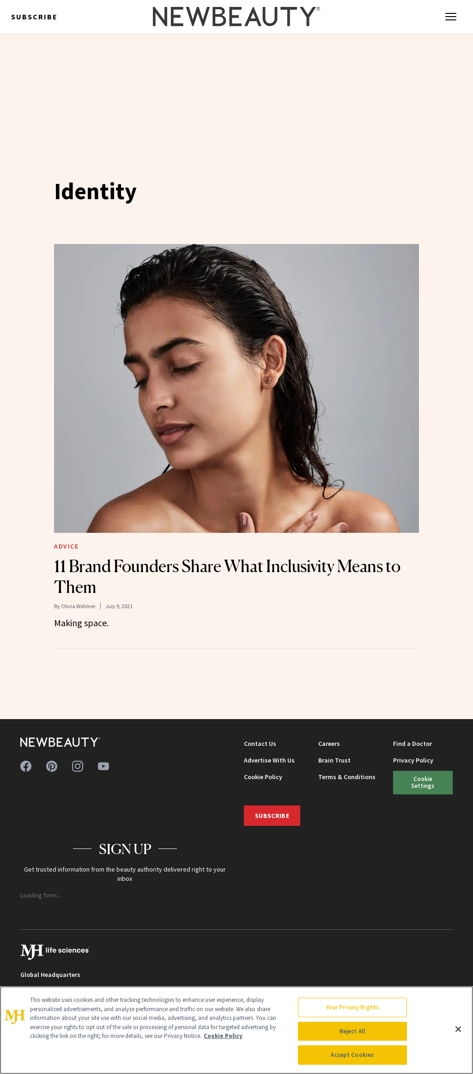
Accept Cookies (352, 1055)
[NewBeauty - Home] (236, 16)
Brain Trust (334, 760)
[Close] (458, 1029)
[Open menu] (451, 17)
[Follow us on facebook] (25, 766)
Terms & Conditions (347, 777)
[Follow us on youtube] (103, 766)
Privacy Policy (413, 760)
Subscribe (34, 16)
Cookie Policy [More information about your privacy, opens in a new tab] (223, 1036)
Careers (329, 743)
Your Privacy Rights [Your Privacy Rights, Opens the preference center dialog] (352, 1007)
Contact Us (260, 743)
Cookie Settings (422, 782)
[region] (236, 1030)
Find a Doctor (412, 743)
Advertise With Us (269, 760)
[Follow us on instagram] (77, 766)
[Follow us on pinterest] (51, 766)
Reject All (352, 1031)
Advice (66, 546)
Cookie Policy (263, 777)
